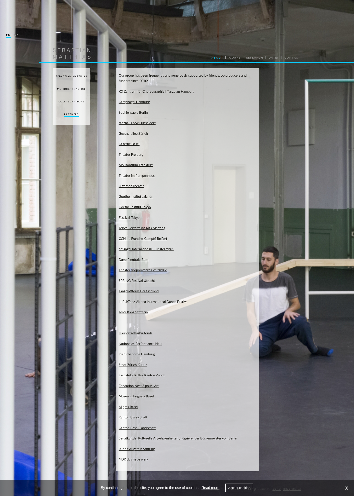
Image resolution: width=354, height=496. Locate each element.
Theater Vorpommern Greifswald (143, 270)
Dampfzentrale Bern (134, 259)
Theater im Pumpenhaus (137, 175)
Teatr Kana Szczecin (133, 312)
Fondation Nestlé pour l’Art (139, 386)
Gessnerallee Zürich (133, 133)
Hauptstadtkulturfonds (135, 333)
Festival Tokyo (129, 217)
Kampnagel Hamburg (134, 102)
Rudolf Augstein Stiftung (137, 449)
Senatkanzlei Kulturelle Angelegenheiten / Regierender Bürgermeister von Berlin (178, 438)
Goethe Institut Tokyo (135, 207)
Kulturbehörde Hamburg (137, 354)
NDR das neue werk (133, 459)
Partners (71, 114)
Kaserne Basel (129, 144)
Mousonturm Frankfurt (136, 165)
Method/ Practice (71, 88)
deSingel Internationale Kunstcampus (146, 249)
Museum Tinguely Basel (136, 396)
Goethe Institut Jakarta (136, 196)
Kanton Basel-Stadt (133, 417)
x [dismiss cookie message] (346, 488)
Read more (210, 488)
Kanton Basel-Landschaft (137, 428)
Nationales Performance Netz (140, 344)
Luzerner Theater (131, 186)
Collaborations (71, 101)
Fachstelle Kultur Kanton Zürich (142, 375)
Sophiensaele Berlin (133, 112)
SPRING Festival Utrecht (137, 281)
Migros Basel (128, 407)
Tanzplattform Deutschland (139, 291)
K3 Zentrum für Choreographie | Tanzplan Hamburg (157, 91)
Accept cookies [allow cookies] (239, 488)
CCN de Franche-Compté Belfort (143, 238)
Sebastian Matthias (71, 76)
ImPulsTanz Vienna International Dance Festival (153, 302)
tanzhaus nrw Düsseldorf (137, 123)
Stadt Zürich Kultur (133, 365)
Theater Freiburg (131, 154)
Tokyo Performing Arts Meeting (142, 228)
